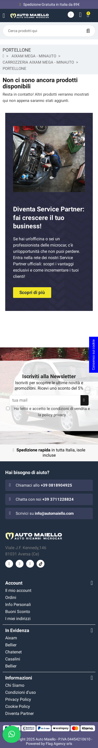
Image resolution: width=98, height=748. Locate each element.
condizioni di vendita (69, 408)
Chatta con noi (45, 499)
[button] (32, 292)
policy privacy (54, 415)
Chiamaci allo (44, 485)
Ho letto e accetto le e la (52, 411)
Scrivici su (45, 513)
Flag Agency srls (59, 743)
